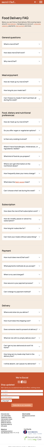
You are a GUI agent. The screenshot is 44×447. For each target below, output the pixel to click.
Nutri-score (19, 182)
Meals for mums (5, 421)
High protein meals (6, 419)
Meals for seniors (6, 422)
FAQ (23, 417)
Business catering (6, 424)
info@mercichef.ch (7, 431)
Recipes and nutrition (28, 415)
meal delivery (11, 24)
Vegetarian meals (6, 417)
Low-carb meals (5, 415)
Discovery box (5, 414)
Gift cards (4, 426)
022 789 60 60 (5, 433)
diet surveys (20, 26)
